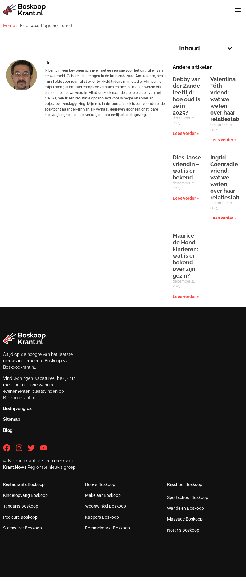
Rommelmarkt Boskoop (107, 527)
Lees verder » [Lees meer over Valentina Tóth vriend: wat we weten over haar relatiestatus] (223, 139)
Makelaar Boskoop (103, 495)
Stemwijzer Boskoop (22, 527)
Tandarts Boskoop (20, 506)
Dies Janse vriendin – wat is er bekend (187, 167)
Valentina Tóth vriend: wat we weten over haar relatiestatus (227, 99)
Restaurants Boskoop (24, 484)
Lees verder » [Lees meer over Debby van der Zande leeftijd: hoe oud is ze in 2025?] (186, 133)
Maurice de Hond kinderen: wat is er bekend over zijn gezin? (185, 255)
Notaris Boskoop (183, 530)
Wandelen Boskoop (185, 508)
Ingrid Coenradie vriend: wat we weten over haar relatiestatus (227, 177)
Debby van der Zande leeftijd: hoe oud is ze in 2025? (187, 96)
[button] (238, 10)
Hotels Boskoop (100, 484)
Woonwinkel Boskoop (105, 506)
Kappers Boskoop (102, 517)
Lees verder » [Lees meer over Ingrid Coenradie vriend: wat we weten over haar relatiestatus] (223, 217)
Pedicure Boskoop (20, 517)
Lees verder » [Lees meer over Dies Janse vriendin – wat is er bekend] (186, 198)
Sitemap (11, 419)
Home (9, 25)
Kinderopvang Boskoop (25, 495)
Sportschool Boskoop (187, 497)
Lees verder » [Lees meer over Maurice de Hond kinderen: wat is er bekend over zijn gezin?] (186, 296)
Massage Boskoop (185, 519)
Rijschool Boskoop (184, 484)
